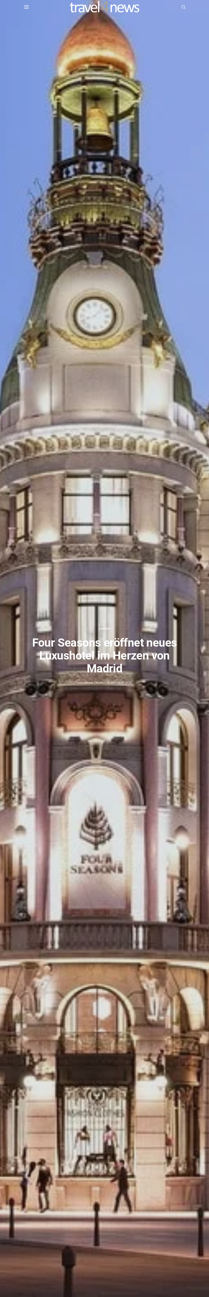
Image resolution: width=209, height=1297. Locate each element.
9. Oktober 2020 (120, 682)
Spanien (105, 628)
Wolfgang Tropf (90, 682)
